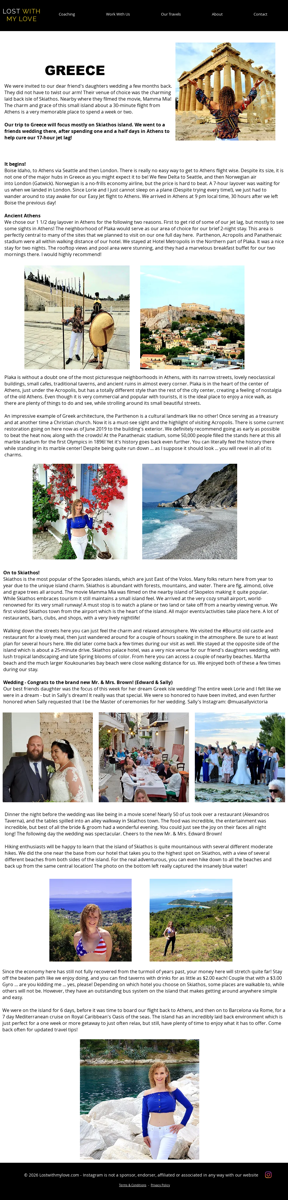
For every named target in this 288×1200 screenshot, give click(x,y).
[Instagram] (268, 1175)
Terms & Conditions (132, 1185)
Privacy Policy (160, 1185)
